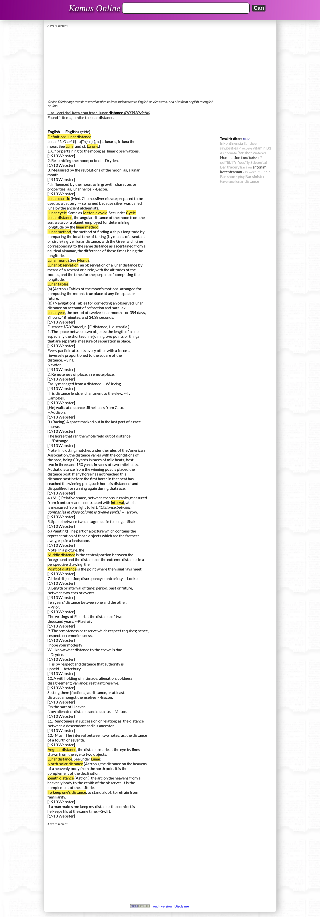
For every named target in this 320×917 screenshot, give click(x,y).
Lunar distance (60, 217)
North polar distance (65, 763)
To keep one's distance (67, 792)
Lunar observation (63, 264)
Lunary (92, 146)
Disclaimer (182, 906)
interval (117, 502)
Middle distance (61, 554)
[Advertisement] (160, 62)
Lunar (95, 758)
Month (83, 260)
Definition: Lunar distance (69, 136)
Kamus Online (94, 8)
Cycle (131, 212)
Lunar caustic (59, 198)
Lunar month (58, 260)
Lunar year (56, 312)
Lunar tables (58, 284)
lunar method (87, 226)
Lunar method (59, 231)
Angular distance (62, 749)
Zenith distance (61, 778)
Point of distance (62, 568)
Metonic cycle (95, 212)
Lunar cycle (57, 212)
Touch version (161, 906)
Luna (70, 146)
